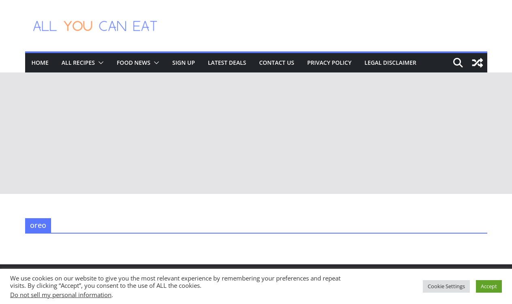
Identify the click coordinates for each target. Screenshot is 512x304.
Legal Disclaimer (390, 62)
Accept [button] (489, 286)
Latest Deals (227, 62)
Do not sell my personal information (60, 295)
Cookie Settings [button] (446, 286)
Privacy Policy (329, 62)
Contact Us (276, 62)
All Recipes (78, 62)
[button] (99, 62)
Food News (133, 62)
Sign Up (183, 62)
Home (40, 62)
